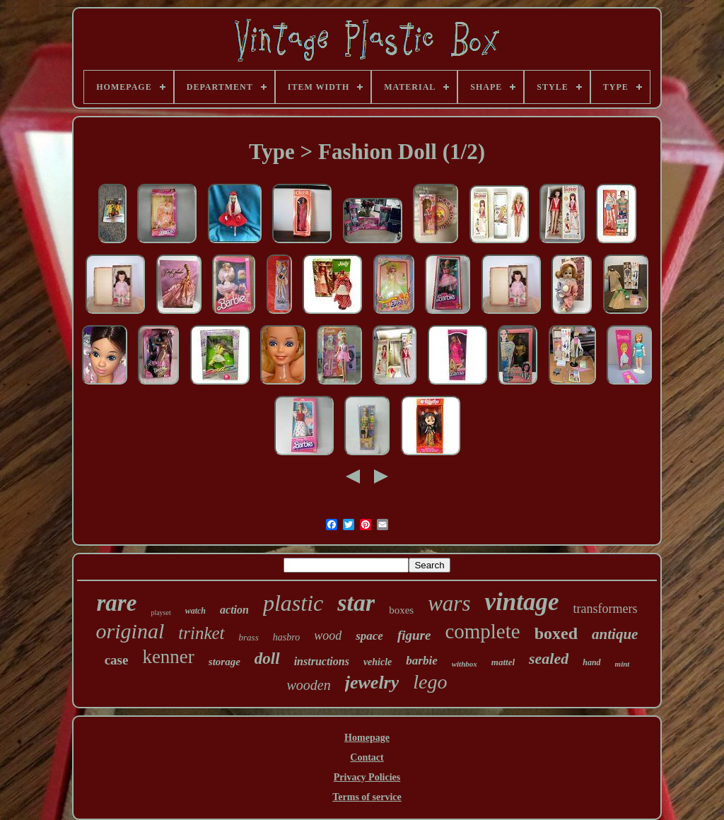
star (356, 603)
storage (224, 661)
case (117, 659)
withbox (464, 664)
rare (117, 603)
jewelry (372, 682)
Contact (366, 757)
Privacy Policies (367, 777)
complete (482, 631)
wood (327, 635)
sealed (548, 658)
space (369, 636)
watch (195, 611)
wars (449, 603)
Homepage (367, 737)
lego (430, 682)
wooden (309, 685)
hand (591, 662)
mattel (503, 662)
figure (414, 635)
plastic (293, 603)
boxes (401, 610)
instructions (321, 661)
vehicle (377, 662)
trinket (201, 633)
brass (249, 637)
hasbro (286, 637)
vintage (522, 602)
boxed (556, 633)
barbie (421, 660)
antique (615, 634)
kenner (168, 656)
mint (622, 664)
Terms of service (366, 797)
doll (267, 658)
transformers (605, 609)
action (234, 610)
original (130, 631)
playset (160, 612)
